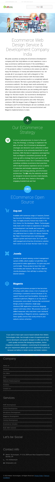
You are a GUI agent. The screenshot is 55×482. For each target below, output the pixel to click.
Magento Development (11, 416)
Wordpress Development (11, 412)
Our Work (6, 373)
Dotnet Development (10, 408)
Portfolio (6, 385)
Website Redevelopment (11, 381)
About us (6, 365)
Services (6, 369)
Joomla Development (10, 420)
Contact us (7, 388)
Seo (4, 377)
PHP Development (9, 405)
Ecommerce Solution (10, 424)
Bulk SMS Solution (9, 428)
